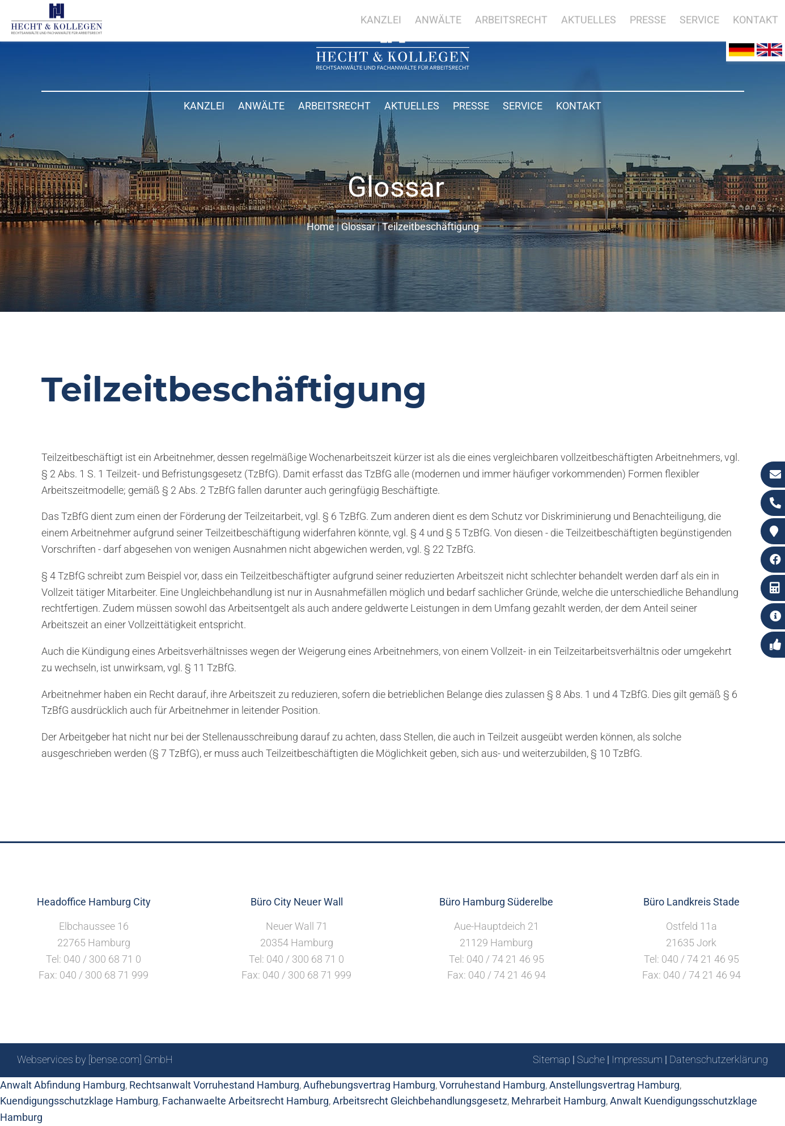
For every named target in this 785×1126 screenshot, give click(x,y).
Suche (591, 1059)
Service (522, 106)
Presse (471, 106)
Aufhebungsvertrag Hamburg (369, 1085)
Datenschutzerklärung (718, 1059)
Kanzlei (204, 106)
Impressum (637, 1059)
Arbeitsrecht (334, 106)
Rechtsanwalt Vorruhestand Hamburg (214, 1085)
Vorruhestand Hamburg (492, 1085)
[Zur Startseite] (392, 66)
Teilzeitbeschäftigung (430, 226)
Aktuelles (411, 106)
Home (320, 226)
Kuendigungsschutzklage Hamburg (79, 1101)
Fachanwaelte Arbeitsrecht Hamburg (245, 1101)
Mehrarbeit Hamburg (558, 1101)
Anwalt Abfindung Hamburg (62, 1085)
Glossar (358, 226)
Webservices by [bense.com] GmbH (95, 1059)
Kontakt (578, 106)
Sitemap (551, 1059)
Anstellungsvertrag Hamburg (614, 1085)
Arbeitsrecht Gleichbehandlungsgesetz (420, 1101)
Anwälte (261, 106)
